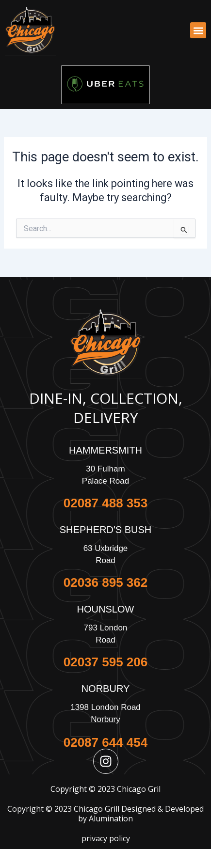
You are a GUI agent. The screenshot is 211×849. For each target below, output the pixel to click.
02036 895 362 (106, 582)
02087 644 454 (106, 742)
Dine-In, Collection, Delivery (105, 407)
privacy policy (105, 838)
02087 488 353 (106, 503)
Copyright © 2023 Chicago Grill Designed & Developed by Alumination (105, 813)
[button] (198, 30)
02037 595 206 (106, 662)
